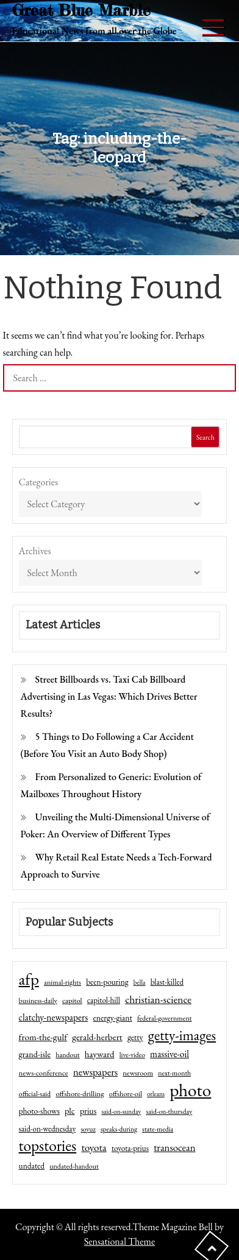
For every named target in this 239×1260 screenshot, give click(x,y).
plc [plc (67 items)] (70, 1110)
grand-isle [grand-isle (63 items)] (35, 1054)
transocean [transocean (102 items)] (174, 1147)
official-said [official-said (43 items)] (35, 1094)
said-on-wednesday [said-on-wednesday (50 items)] (47, 1129)
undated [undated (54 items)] (32, 1165)
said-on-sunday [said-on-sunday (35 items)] (121, 1111)
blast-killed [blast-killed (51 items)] (167, 982)
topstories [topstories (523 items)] (48, 1146)
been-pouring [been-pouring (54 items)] (107, 981)
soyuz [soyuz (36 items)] (87, 1129)
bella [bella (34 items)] (140, 982)
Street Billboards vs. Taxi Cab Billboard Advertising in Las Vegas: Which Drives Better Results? (109, 696)
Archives (35, 550)
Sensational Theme (119, 1241)
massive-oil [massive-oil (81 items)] (169, 1053)
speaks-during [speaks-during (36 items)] (119, 1129)
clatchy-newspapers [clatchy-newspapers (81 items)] (53, 1017)
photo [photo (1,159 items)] (190, 1090)
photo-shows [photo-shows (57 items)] (39, 1110)
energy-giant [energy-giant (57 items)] (112, 1017)
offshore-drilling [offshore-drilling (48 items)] (79, 1093)
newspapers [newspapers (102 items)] (95, 1072)
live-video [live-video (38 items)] (132, 1054)
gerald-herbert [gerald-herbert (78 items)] (97, 1037)
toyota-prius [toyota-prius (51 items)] (130, 1148)
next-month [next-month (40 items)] (174, 1073)
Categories (39, 482)
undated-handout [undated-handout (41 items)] (74, 1166)
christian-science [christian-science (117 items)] (158, 999)
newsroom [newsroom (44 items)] (138, 1073)
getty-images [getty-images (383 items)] (182, 1035)
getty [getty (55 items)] (135, 1037)
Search (205, 437)
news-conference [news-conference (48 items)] (43, 1073)
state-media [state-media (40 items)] (157, 1129)
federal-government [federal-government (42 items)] (164, 1018)
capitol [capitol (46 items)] (72, 1000)
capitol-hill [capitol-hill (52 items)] (103, 1000)
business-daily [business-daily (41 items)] (38, 1000)
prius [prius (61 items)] (88, 1110)
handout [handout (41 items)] (67, 1055)
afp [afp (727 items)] (29, 979)
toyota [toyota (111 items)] (93, 1147)
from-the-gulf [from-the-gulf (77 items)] (43, 1037)
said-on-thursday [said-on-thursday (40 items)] (169, 1111)
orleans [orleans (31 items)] (156, 1093)
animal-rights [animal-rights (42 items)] (62, 982)
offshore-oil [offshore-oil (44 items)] (125, 1094)
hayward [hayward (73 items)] (100, 1054)
